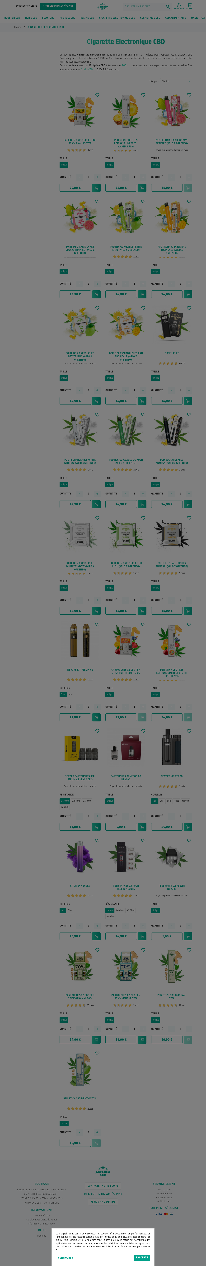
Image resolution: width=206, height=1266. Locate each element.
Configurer (65, 1258)
